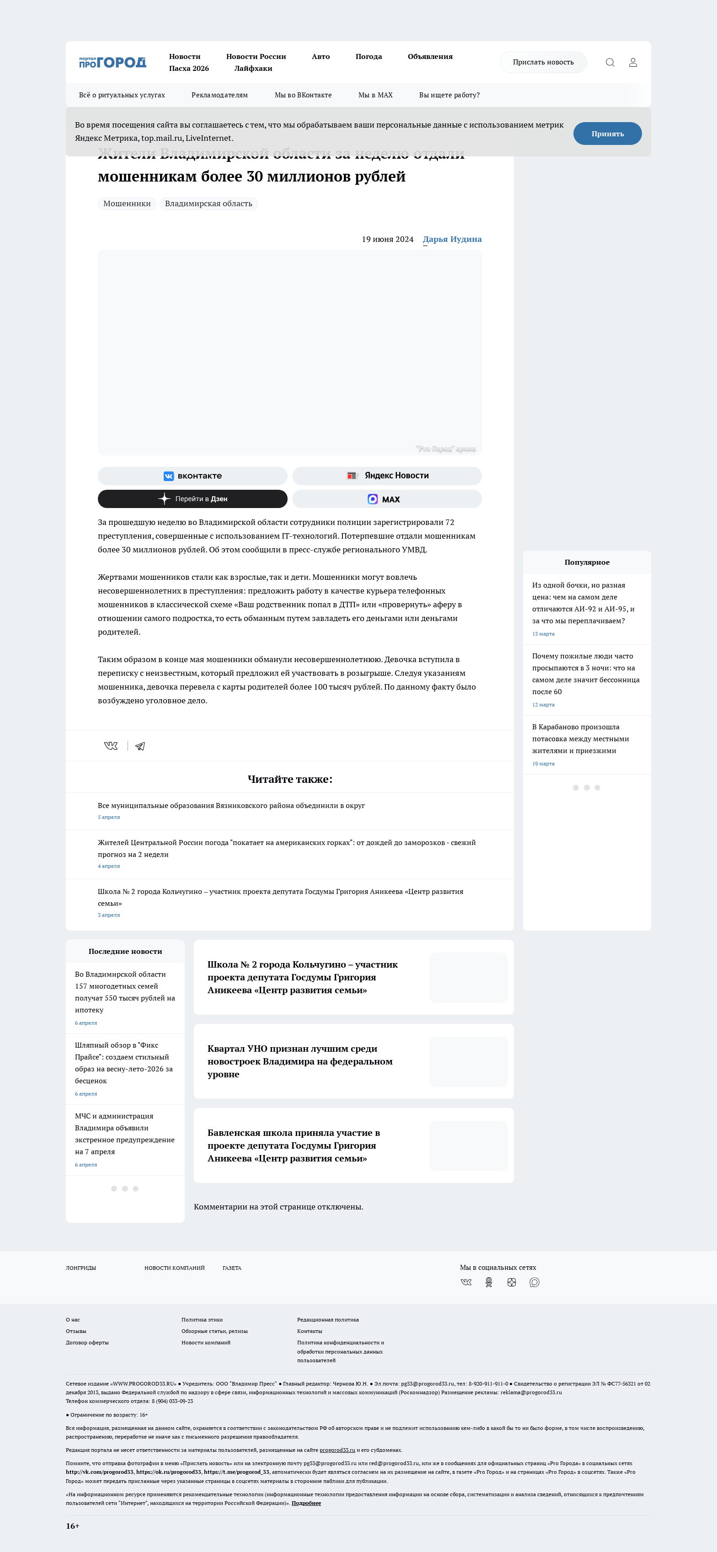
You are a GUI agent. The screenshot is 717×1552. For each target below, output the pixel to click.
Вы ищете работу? (449, 95)
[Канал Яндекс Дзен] (193, 499)
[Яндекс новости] (387, 476)
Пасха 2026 (189, 68)
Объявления (430, 56)
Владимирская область (208, 203)
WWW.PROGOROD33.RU (143, 1383)
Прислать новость (543, 61)
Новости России (256, 56)
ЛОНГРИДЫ (81, 1267)
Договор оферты (87, 1342)
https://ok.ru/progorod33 (168, 1471)
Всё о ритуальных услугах (122, 95)
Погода (369, 56)
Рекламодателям (220, 95)
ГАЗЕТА (232, 1267)
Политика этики (202, 1319)
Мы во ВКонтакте (303, 95)
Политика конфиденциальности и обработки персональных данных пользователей (340, 1351)
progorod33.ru (337, 1449)
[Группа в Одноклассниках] (488, 1282)
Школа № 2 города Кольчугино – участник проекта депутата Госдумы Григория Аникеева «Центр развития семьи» (290, 904)
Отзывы (76, 1330)
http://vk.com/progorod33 (100, 1471)
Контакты (309, 1330)
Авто (321, 56)
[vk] (112, 745)
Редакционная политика (328, 1319)
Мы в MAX (375, 95)
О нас (73, 1319)
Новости (185, 56)
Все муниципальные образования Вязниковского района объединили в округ (290, 812)
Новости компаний (206, 1342)
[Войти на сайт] (633, 62)
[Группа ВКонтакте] (193, 476)
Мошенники (127, 203)
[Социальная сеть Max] (387, 499)
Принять (608, 133)
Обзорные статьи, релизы (215, 1330)
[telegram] (143, 745)
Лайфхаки (254, 68)
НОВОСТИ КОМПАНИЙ (174, 1267)
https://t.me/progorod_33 (236, 1471)
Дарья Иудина (452, 239)
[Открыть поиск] (610, 62)
